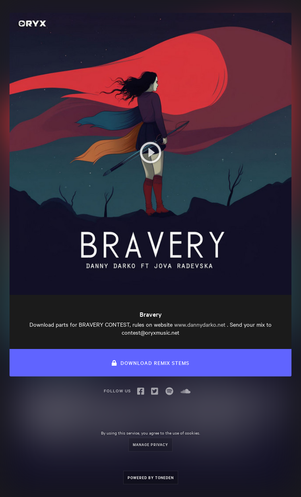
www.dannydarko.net (199, 324)
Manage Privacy (150, 444)
